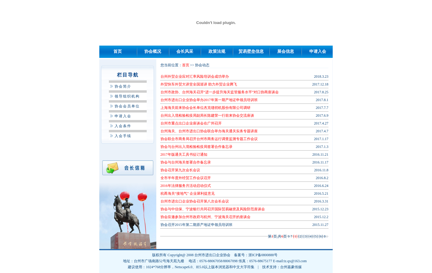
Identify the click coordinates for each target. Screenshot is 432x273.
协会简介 (123, 86)
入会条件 (123, 126)
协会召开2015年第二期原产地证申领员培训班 (196, 225)
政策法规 (216, 51)
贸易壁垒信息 (251, 51)
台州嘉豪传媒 (291, 267)
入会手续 (123, 136)
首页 (117, 51)
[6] (321, 236)
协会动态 (202, 65)
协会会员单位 (127, 106)
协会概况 (152, 51)
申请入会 (317, 51)
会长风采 (184, 51)
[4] (310, 236)
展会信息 (285, 51)
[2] (300, 236)
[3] (305, 236)
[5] (316, 236)
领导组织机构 (127, 96)
